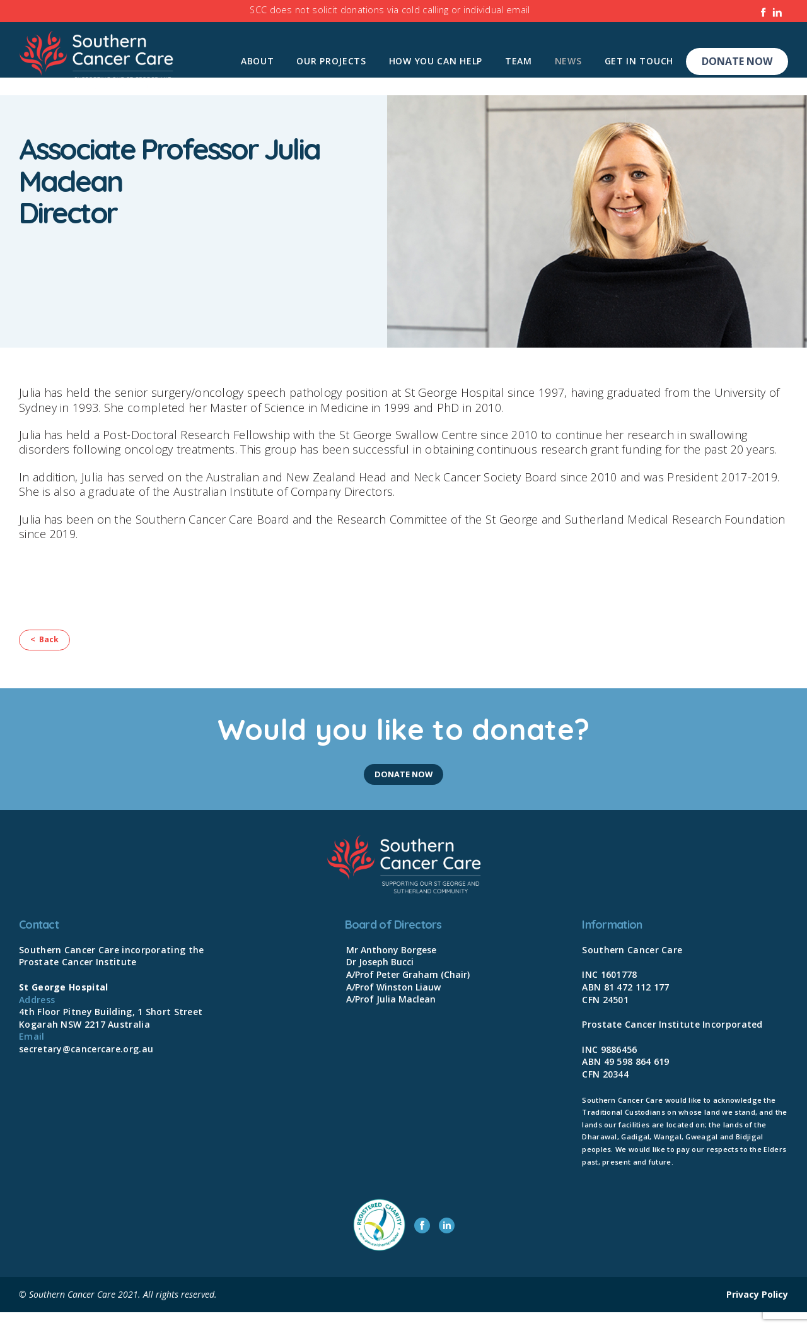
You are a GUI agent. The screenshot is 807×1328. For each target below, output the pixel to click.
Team (518, 61)
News (568, 61)
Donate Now (737, 61)
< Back (51, 646)
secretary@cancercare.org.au (86, 1065)
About (257, 61)
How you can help (435, 61)
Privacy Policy (757, 1310)
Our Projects (331, 61)
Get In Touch (639, 61)
